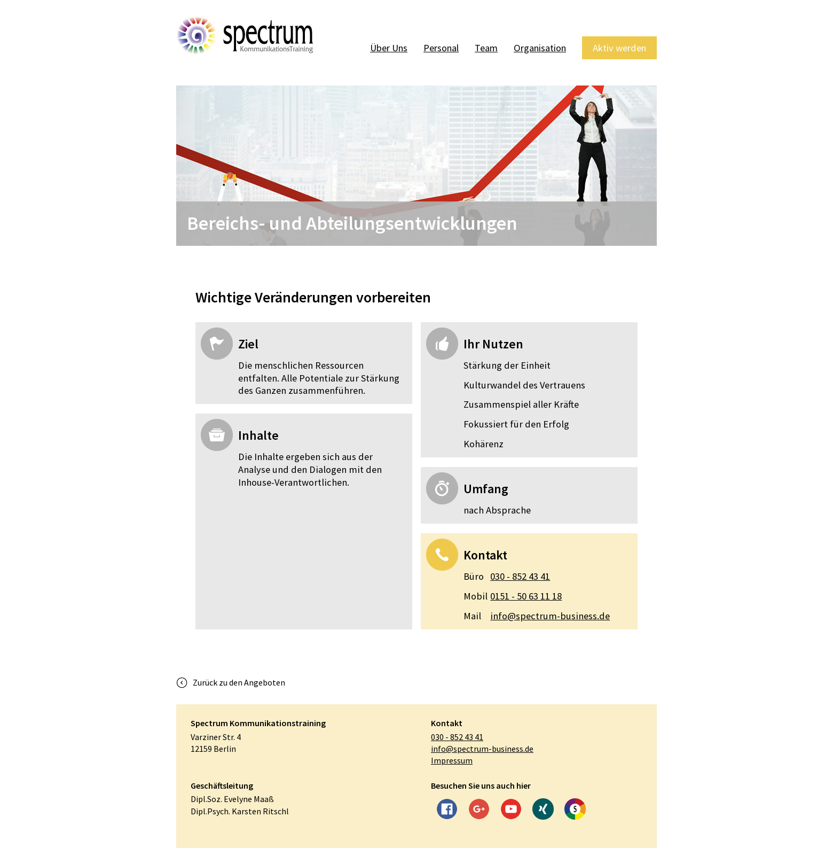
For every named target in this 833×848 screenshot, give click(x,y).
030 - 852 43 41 (506, 576)
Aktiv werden (618, 48)
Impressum (452, 760)
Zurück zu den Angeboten (239, 682)
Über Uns (381, 48)
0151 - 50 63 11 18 (512, 596)
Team (481, 48)
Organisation (536, 48)
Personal (434, 48)
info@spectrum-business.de (536, 616)
